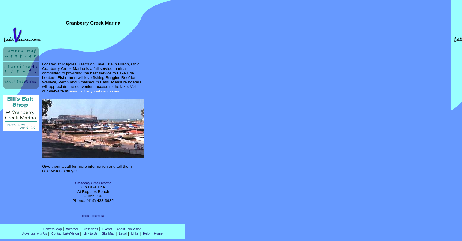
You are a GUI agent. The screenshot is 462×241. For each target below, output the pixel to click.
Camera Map (52, 229)
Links (134, 233)
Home (158, 233)
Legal (123, 233)
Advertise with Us (34, 233)
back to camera (93, 216)
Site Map (108, 233)
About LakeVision (129, 229)
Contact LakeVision (65, 233)
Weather (72, 229)
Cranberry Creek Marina (93, 183)
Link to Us (90, 233)
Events (107, 229)
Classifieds (90, 229)
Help (146, 233)
